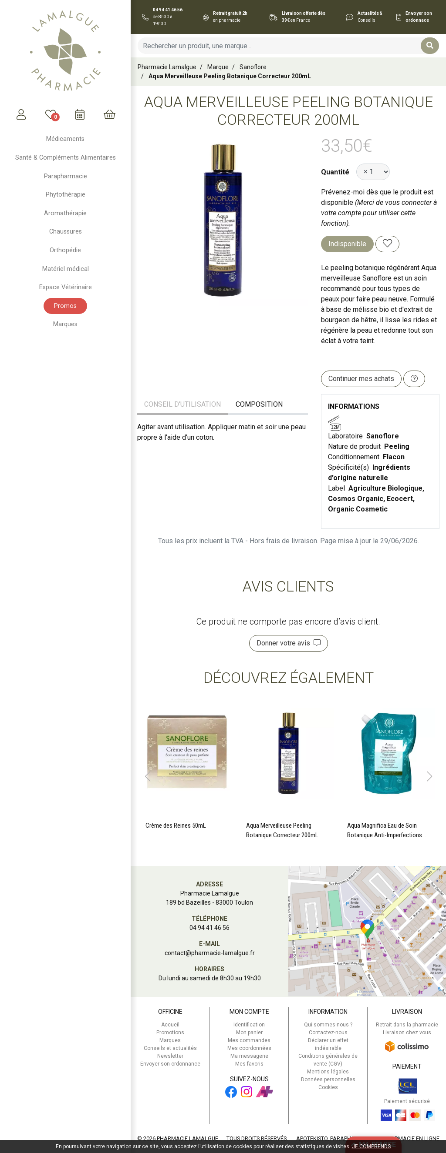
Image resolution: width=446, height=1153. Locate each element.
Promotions (170, 1032)
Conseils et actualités (170, 1048)
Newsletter (170, 1056)
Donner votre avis (289, 643)
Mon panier (249, 1032)
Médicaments (65, 139)
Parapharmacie (65, 176)
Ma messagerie (249, 1056)
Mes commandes (249, 1040)
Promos (65, 306)
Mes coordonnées (249, 1048)
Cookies (328, 1087)
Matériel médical (65, 269)
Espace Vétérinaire (65, 287)
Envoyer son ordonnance (170, 1064)
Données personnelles (328, 1079)
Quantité (335, 172)
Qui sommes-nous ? (328, 1025)
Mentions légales (328, 1072)
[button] (147, 776)
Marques (65, 324)
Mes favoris (249, 1064)
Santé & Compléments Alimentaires (65, 157)
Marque (218, 66)
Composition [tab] (259, 404)
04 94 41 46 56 (209, 927)
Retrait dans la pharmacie (407, 1025)
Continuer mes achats (361, 378)
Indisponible (347, 244)
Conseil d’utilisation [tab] (182, 404)
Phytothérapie (65, 194)
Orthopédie (65, 250)
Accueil (170, 1025)
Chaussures (65, 231)
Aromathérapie (65, 213)
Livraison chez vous (407, 1032)
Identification (249, 1025)
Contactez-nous (328, 1032)
